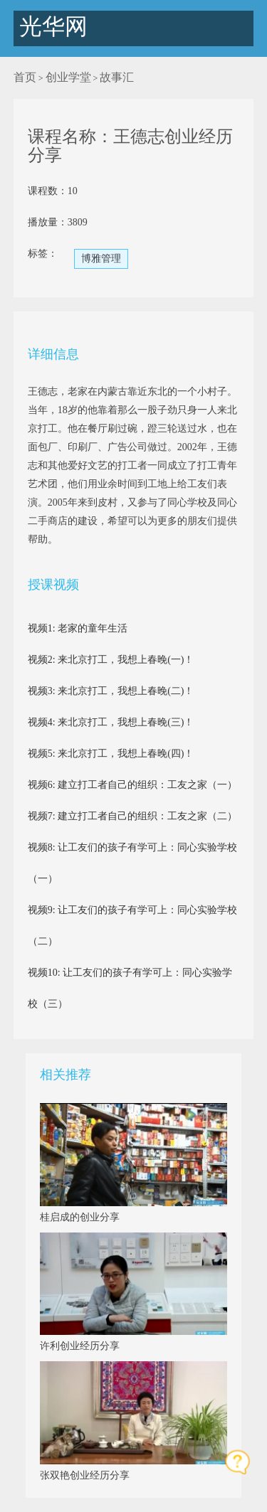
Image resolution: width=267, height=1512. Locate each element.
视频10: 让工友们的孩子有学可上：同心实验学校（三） (130, 988)
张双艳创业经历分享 (85, 1475)
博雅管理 (101, 258)
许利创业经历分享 (80, 1346)
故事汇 (117, 77)
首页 (25, 77)
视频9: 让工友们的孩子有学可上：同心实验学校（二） (132, 926)
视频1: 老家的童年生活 (77, 628)
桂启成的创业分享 (80, 1217)
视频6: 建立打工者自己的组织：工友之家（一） (132, 784)
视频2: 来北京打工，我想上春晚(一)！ (111, 659)
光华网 (51, 26)
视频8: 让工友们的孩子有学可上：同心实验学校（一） (132, 863)
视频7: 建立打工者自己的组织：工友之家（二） (132, 816)
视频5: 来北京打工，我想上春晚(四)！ (111, 753)
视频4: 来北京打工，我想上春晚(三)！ (111, 722)
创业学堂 (68, 77)
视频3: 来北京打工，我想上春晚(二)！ (111, 691)
